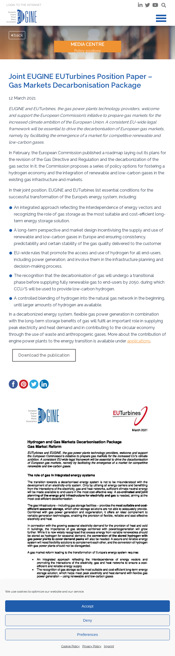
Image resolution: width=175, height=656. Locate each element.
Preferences (87, 634)
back (17, 35)
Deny (87, 620)
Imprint (109, 646)
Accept (87, 606)
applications (138, 341)
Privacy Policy (91, 646)
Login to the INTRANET (23, 5)
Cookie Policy (70, 646)
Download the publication (44, 355)
